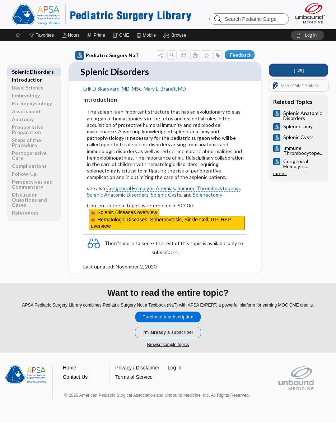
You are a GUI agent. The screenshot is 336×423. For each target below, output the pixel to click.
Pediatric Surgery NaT (107, 55)
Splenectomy (207, 195)
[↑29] (299, 70)
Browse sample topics (168, 345)
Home (69, 368)
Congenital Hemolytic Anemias (140, 188)
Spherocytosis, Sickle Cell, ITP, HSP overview (161, 223)
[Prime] (96, 35)
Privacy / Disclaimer (137, 368)
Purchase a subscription (168, 317)
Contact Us (75, 377)
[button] (175, 35)
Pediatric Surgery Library (101, 14)
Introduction (27, 72)
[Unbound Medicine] (310, 13)
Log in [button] (174, 368)
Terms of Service (134, 377)
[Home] (18, 35)
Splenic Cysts (166, 195)
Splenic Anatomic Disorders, (119, 195)
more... (280, 173)
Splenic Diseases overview (127, 213)
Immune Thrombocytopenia (208, 188)
